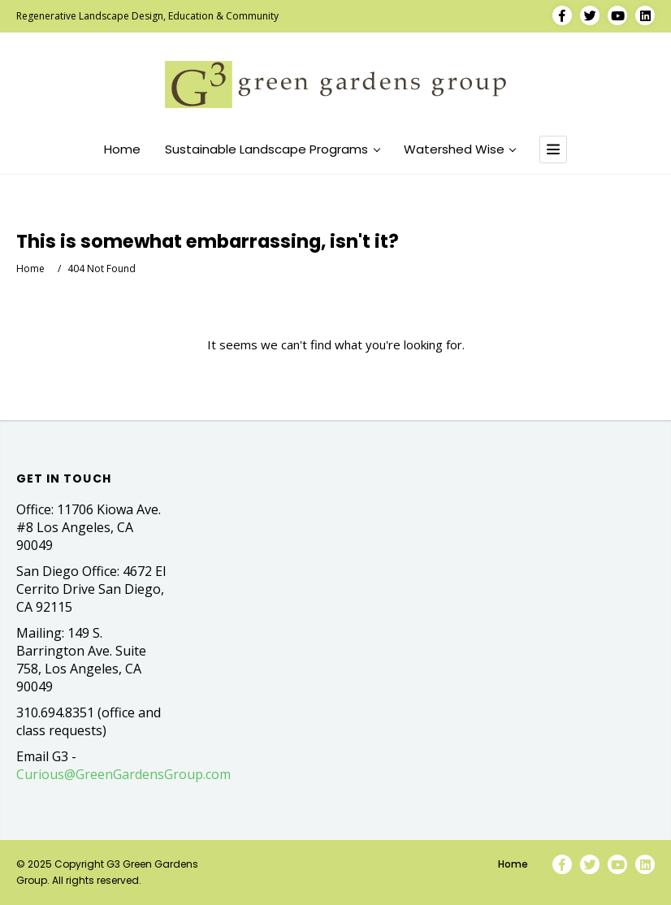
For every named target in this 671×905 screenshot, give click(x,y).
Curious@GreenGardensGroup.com (123, 774)
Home (122, 149)
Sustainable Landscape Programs (272, 149)
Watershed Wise (460, 149)
